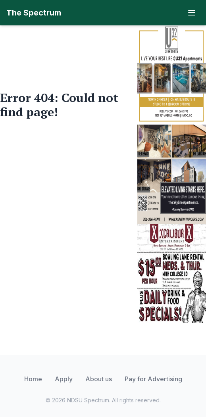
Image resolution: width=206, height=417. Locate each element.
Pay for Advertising (153, 379)
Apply (64, 379)
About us (98, 379)
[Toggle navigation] (192, 13)
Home (33, 379)
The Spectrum (33, 12)
